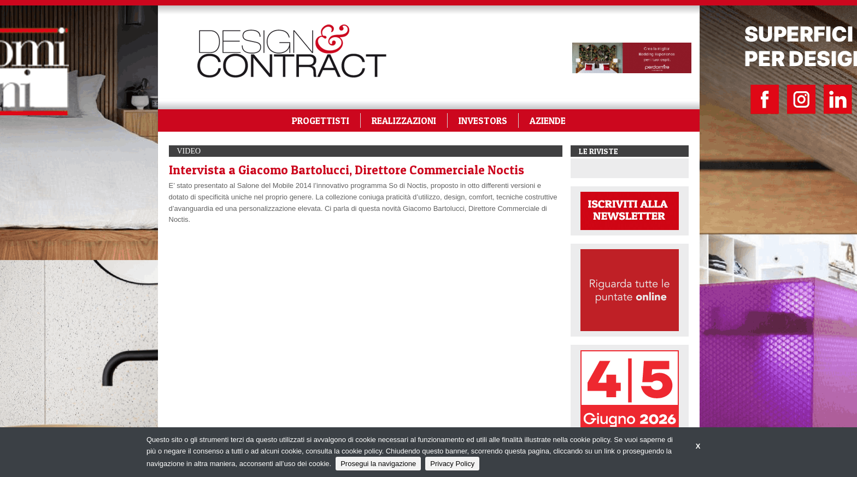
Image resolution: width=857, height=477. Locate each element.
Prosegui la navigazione (378, 464)
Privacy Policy (452, 464)
